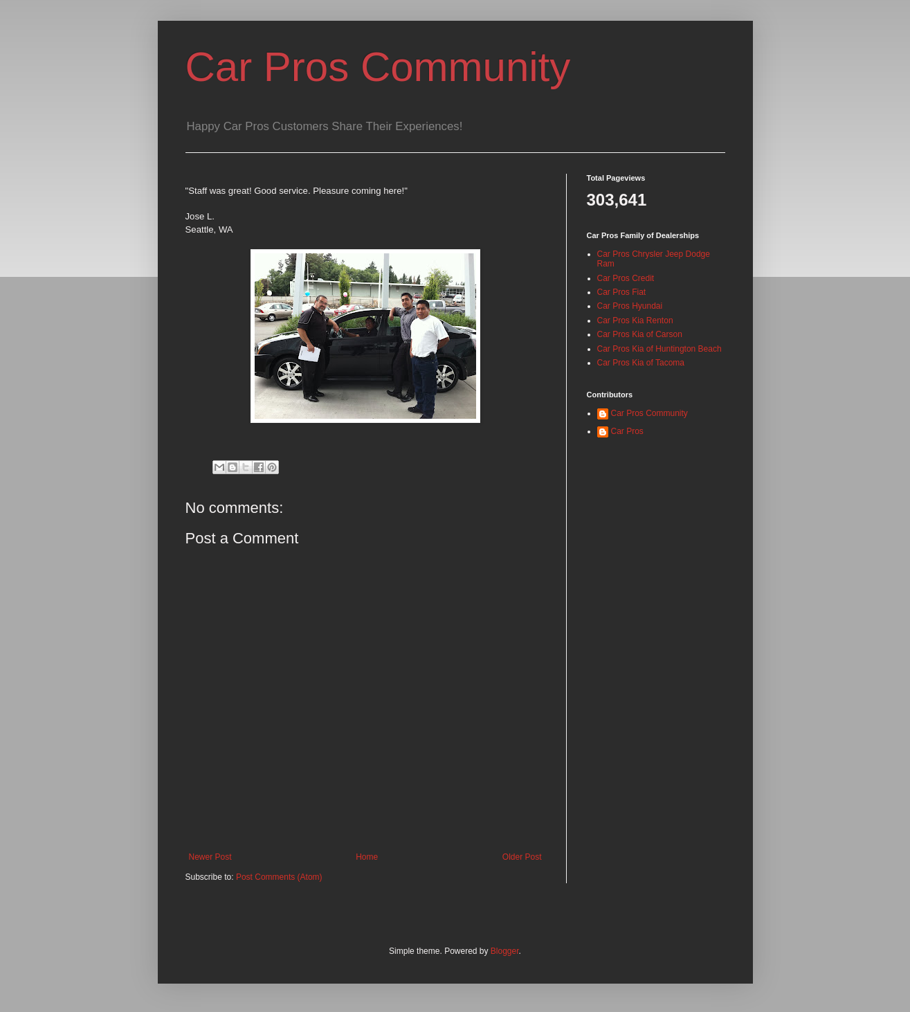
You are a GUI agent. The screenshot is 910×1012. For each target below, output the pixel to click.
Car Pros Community (378, 67)
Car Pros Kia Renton (635, 320)
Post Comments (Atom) (279, 877)
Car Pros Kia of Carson (639, 334)
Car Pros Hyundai (630, 306)
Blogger (505, 951)
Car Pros (627, 431)
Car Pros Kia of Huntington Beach (659, 349)
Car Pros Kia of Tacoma (641, 363)
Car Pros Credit (626, 278)
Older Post (522, 857)
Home (367, 857)
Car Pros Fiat (621, 292)
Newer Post (210, 857)
